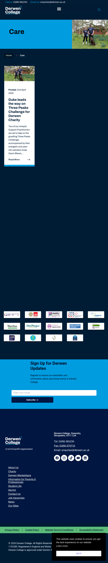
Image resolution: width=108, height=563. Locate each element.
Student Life (15, 486)
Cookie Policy (32, 530)
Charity (12, 471)
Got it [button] (78, 553)
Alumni (12, 490)
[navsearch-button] (99, 10)
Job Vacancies (16, 497)
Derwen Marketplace (19, 475)
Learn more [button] (62, 546)
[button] (59, 9)
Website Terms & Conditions (59, 530)
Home (9, 55)
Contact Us (14, 494)
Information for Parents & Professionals (22, 481)
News (11, 501)
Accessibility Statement (91, 530)
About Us (13, 467)
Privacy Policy (12, 530)
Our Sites (13, 505)
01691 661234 (20, 2)
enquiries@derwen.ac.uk (52, 2)
